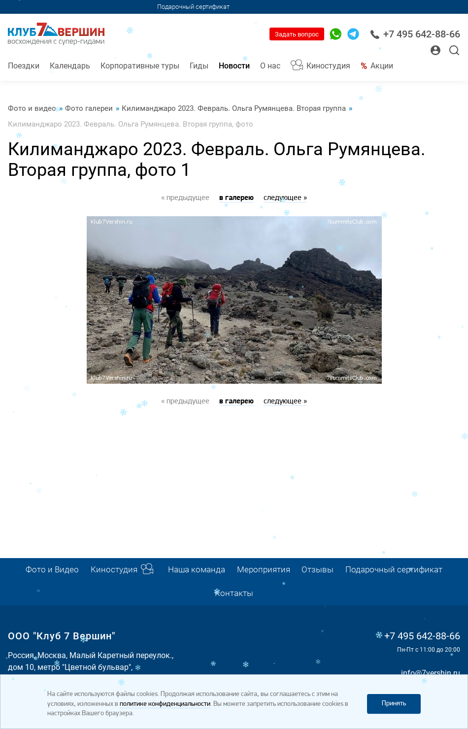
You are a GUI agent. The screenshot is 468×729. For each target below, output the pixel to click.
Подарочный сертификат (193, 6)
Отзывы (317, 569)
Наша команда (196, 569)
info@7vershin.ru (430, 673)
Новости (234, 65)
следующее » (285, 198)
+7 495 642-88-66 (415, 34)
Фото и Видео (52, 569)
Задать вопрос (297, 34)
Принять (394, 703)
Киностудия (328, 65)
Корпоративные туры (139, 65)
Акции (381, 65)
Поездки (23, 65)
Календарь (70, 65)
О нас (270, 65)
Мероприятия (263, 569)
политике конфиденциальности (165, 704)
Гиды (199, 65)
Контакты (234, 593)
